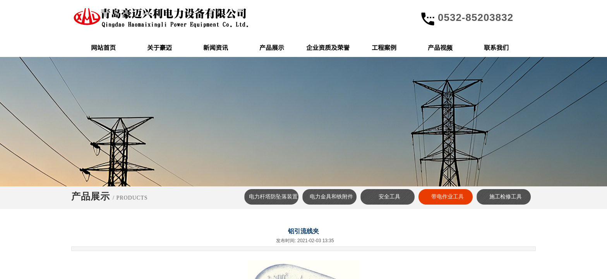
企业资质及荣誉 (328, 47)
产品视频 (440, 47)
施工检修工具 (505, 197)
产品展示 (271, 47)
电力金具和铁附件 (331, 197)
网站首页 (103, 47)
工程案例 (384, 47)
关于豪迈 (159, 47)
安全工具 (389, 197)
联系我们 (496, 47)
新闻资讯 (215, 47)
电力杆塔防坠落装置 (273, 197)
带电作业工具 (447, 197)
